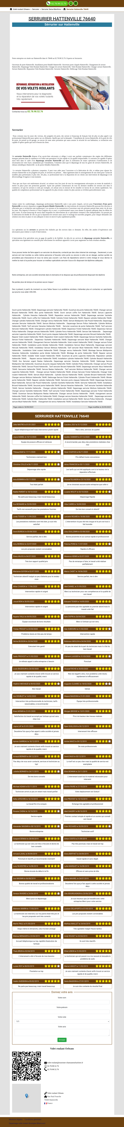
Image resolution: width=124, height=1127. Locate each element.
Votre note (62, 1017)
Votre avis (62, 1027)
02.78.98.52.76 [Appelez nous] (56, 3)
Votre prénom (62, 1007)
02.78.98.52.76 (53, 1066)
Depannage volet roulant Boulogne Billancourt (27, 1123)
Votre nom (62, 998)
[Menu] (75, 3)
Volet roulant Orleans (54, 1093)
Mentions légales (16, 1119)
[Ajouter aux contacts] (71, 3)
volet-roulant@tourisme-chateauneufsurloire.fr (65, 1063)
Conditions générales (33, 1119)
